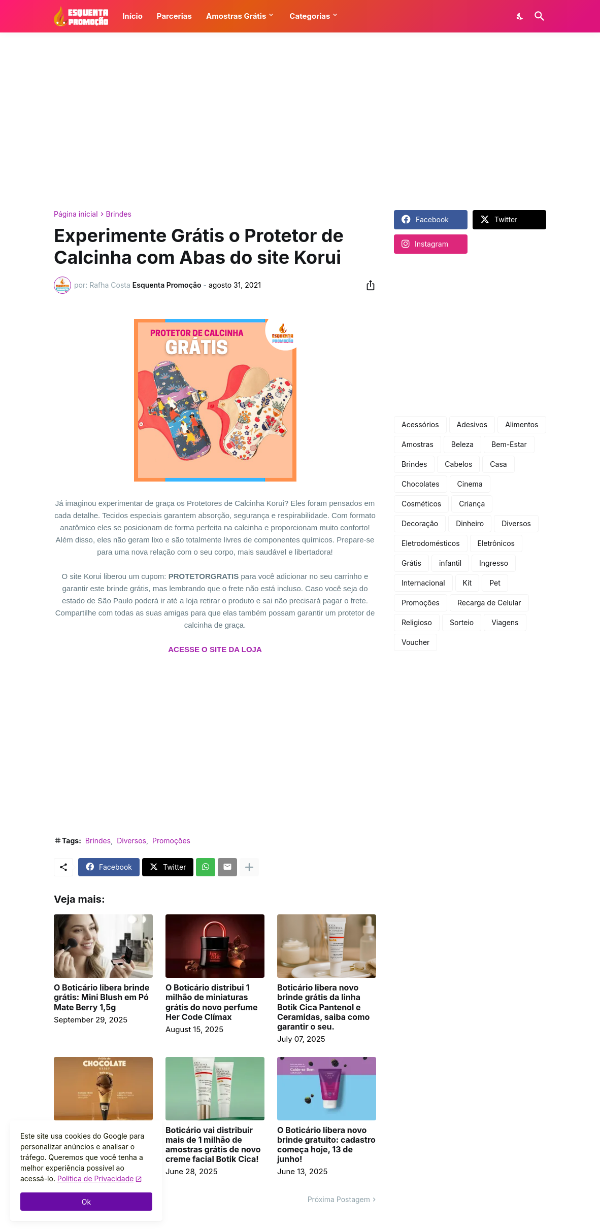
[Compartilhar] (367, 285)
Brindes (118, 214)
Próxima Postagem (339, 1199)
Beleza (462, 444)
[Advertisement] (300, 121)
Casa (498, 464)
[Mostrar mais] (249, 867)
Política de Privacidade (95, 1178)
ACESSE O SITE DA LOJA (214, 649)
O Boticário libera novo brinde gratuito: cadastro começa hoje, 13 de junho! (326, 1145)
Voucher (415, 642)
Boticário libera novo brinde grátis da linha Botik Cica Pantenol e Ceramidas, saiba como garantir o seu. (323, 1007)
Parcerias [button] (174, 16)
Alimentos (521, 424)
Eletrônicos (496, 543)
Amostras (418, 444)
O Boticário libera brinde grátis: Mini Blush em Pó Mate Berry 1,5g (101, 997)
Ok (86, 1202)
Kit (467, 582)
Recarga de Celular (489, 602)
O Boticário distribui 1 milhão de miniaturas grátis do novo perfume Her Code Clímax (211, 1002)
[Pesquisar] (537, 16)
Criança (472, 503)
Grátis (411, 563)
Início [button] (132, 16)
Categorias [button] (309, 16)
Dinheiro (470, 523)
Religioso (417, 622)
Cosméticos (421, 503)
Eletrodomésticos (431, 543)
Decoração (420, 523)
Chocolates (421, 484)
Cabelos (458, 464)
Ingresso (493, 563)
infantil (450, 563)
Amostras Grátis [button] (236, 16)
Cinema (470, 484)
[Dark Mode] (520, 16)
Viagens (504, 622)
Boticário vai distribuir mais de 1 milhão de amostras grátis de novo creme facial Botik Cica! (213, 1145)
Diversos (131, 840)
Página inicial (76, 214)
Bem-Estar (509, 444)
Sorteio (462, 622)
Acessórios (420, 424)
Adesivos (472, 424)
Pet (495, 582)
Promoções (171, 840)
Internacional (423, 582)
